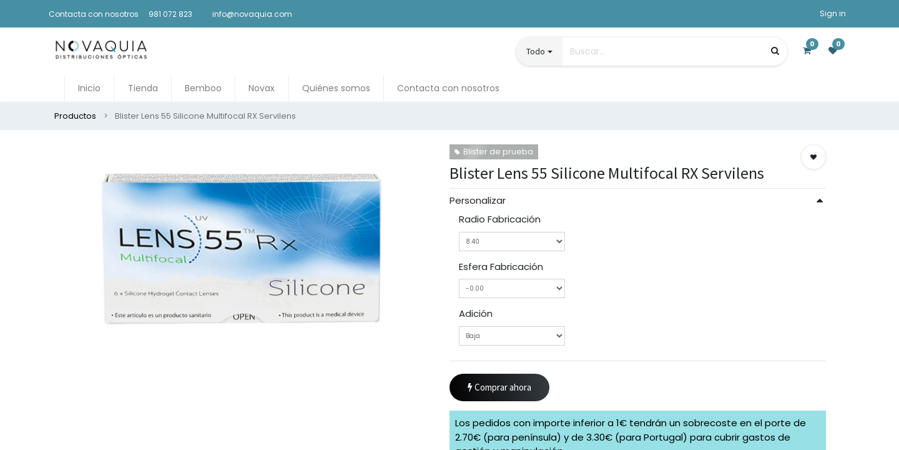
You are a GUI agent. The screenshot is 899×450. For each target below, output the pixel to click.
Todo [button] (535, 51)
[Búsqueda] (775, 51)
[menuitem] (89, 88)
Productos (75, 116)
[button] (813, 156)
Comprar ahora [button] (499, 388)
